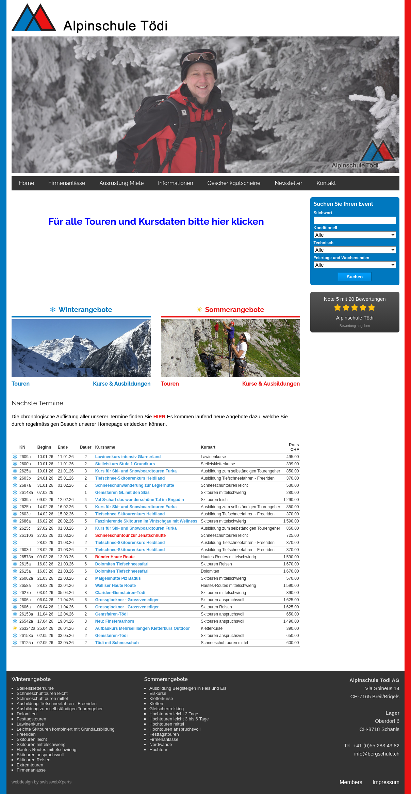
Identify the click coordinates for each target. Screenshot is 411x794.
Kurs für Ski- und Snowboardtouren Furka (136, 471)
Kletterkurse (161, 698)
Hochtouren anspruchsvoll (174, 729)
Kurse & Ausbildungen (122, 383)
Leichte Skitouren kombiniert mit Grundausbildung (66, 729)
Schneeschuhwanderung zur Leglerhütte (134, 485)
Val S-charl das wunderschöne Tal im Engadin (139, 499)
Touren (21, 383)
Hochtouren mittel (166, 724)
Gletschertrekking (166, 708)
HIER (159, 416)
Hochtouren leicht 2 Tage (173, 713)
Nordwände (160, 744)
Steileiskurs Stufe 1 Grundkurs (125, 464)
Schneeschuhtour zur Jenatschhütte (130, 535)
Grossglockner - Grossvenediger (127, 599)
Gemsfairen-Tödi (111, 614)
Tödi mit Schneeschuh (117, 642)
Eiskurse (157, 693)
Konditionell (325, 227)
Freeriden (26, 734)
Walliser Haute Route (115, 585)
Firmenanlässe (66, 183)
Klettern (157, 703)
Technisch (323, 242)
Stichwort (323, 213)
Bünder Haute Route (115, 557)
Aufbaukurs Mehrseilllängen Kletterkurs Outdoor (142, 628)
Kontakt (326, 183)
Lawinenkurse (30, 724)
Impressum (386, 782)
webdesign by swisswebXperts (41, 781)
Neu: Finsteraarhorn (114, 621)
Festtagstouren (31, 718)
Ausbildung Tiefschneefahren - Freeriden (57, 703)
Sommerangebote (234, 310)
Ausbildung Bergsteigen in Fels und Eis (187, 688)
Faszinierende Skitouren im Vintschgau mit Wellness (146, 521)
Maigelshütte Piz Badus (118, 578)
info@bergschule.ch (376, 754)
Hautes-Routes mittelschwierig (47, 749)
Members (351, 782)
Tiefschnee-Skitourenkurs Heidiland (130, 478)
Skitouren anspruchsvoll (40, 754)
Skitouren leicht (32, 739)
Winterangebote (85, 310)
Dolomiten (27, 713)
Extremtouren (30, 764)
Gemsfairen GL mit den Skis (122, 492)
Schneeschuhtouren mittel (42, 698)
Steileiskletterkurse (35, 688)
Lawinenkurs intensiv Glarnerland (128, 456)
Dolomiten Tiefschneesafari (122, 564)
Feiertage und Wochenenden (341, 257)
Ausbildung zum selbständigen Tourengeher (60, 708)
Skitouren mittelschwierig (41, 744)
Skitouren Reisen (33, 759)
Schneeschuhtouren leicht (42, 693)
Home (26, 183)
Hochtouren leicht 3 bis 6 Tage (179, 718)
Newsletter (288, 183)
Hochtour (158, 749)
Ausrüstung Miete (121, 183)
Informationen (175, 183)
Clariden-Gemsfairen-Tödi (120, 592)
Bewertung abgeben (355, 326)
